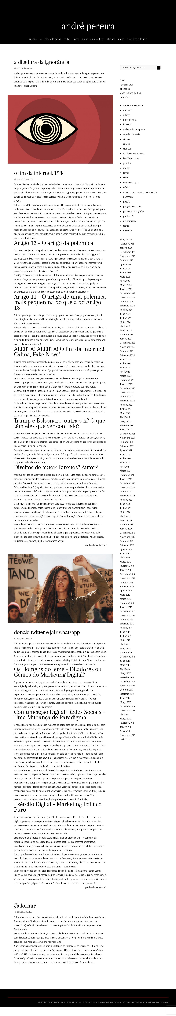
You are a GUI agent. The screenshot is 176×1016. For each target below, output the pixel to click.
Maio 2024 (125, 321)
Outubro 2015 (126, 689)
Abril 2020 (125, 515)
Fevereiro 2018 (127, 602)
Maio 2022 (125, 412)
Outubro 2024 (126, 300)
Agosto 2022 (126, 404)
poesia (126, 200)
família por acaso (131, 157)
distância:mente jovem (134, 152)
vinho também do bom (130, 92)
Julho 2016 (125, 660)
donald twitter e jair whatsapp (48, 632)
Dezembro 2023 (127, 342)
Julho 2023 (125, 358)
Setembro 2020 (127, 494)
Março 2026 (126, 238)
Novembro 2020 (127, 486)
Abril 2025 (125, 280)
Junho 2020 (125, 507)
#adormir (25, 914)
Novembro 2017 (127, 614)
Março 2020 (126, 519)
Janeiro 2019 (126, 569)
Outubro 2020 (126, 490)
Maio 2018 (125, 594)
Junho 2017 (125, 635)
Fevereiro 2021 (127, 474)
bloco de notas (53, 38)
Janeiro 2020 (126, 527)
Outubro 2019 (126, 540)
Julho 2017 (125, 631)
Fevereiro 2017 (127, 651)
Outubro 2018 (126, 581)
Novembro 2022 (127, 391)
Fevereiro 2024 (127, 333)
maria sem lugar (130, 181)
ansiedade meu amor (133, 104)
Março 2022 (126, 420)
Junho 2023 (125, 362)
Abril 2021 (125, 465)
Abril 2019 (125, 556)
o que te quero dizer (93, 38)
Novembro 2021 (127, 437)
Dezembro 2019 (127, 532)
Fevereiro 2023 (127, 379)
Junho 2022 (125, 408)
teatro (126, 225)
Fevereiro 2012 (127, 722)
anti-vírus (127, 109)
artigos (126, 114)
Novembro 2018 (127, 577)
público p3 (128, 215)
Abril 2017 (125, 643)
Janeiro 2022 (126, 428)
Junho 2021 (125, 457)
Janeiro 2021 (126, 478)
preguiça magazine (132, 205)
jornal (126, 172)
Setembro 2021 (127, 445)
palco (121, 38)
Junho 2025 (125, 271)
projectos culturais (137, 38)
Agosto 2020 (126, 499)
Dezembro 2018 (127, 573)
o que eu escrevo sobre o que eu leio (140, 191)
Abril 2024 (125, 325)
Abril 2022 (125, 416)
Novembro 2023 (127, 346)
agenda (33, 38)
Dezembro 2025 (127, 251)
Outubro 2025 (126, 259)
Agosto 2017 (126, 627)
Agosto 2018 (126, 589)
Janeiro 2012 (126, 726)
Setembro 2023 (127, 354)
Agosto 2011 (125, 730)
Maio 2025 (125, 276)
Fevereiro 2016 (127, 676)
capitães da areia (131, 133)
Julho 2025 (125, 267)
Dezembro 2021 (127, 432)
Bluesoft (102, 545)
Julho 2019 (125, 552)
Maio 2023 (125, 366)
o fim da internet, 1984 (41, 172)
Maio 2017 (125, 639)
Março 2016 (125, 672)
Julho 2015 (125, 697)
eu (41, 38)
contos (126, 143)
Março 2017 (125, 647)
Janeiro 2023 (126, 383)
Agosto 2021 (126, 449)
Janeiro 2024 (126, 337)
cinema (126, 138)
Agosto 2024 (126, 309)
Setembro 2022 (127, 399)
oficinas (111, 38)
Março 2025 (126, 284)
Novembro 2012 (127, 709)
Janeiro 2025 (126, 288)
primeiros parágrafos (133, 210)
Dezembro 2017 (127, 610)
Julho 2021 (125, 453)
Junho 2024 (125, 317)
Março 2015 (125, 701)
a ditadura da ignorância (43, 61)
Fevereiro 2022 (127, 424)
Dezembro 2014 (127, 705)
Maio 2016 (125, 664)
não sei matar (126, 83)
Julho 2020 (125, 503)
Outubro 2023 (126, 350)
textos (67, 38)
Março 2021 (125, 470)
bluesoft (127, 123)
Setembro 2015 (127, 693)
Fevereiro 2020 (127, 523)
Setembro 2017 (127, 622)
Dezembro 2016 (127, 655)
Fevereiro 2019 (127, 565)
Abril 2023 (125, 371)
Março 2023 (126, 375)
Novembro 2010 (127, 734)
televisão (127, 229)
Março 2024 (126, 329)
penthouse (128, 196)
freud (122, 79)
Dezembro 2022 (127, 387)
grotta (126, 167)
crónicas (127, 147)
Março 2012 (125, 717)
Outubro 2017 (126, 618)
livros (76, 38)
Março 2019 (125, 560)
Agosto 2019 (126, 548)
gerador (127, 162)
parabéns (124, 96)
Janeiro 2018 (126, 606)
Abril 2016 (125, 668)
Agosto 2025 (126, 263)
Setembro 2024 (127, 304)
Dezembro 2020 (127, 482)
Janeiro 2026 (126, 247)
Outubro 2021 (126, 441)
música (126, 186)
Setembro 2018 (127, 585)
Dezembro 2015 (127, 680)
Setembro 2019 (127, 544)
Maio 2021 (125, 461)
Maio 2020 (125, 511)
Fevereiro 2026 (127, 242)
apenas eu (125, 88)
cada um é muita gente (134, 128)
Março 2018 (125, 598)
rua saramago (130, 220)
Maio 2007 (125, 738)
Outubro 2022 (126, 395)
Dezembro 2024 (127, 292)
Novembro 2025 (127, 255)
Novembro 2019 (127, 536)
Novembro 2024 (127, 296)
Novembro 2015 (127, 684)
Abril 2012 (125, 713)
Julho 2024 (125, 313)
